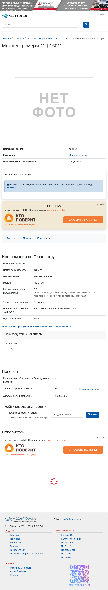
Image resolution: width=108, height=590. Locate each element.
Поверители (43, 238)
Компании (15, 542)
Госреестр (12, 238)
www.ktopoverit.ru (56, 210)
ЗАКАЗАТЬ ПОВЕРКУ (83, 219)
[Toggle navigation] (102, 16)
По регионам (68, 550)
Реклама (14, 575)
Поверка (27, 238)
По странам (67, 542)
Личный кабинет (18, 571)
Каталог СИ (67, 535)
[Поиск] (40, 25)
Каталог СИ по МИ (71, 539)
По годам (66, 557)
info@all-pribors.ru (71, 519)
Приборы (15, 539)
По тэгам (66, 553)
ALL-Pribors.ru (15, 15)
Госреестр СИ (17, 550)
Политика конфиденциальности (27, 553)
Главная (14, 535)
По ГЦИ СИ (67, 546)
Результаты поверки (21, 567)
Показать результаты (89, 389)
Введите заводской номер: (23, 412)
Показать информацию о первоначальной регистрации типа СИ (36, 326)
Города (14, 546)
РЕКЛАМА (100, 204)
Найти (92, 414)
